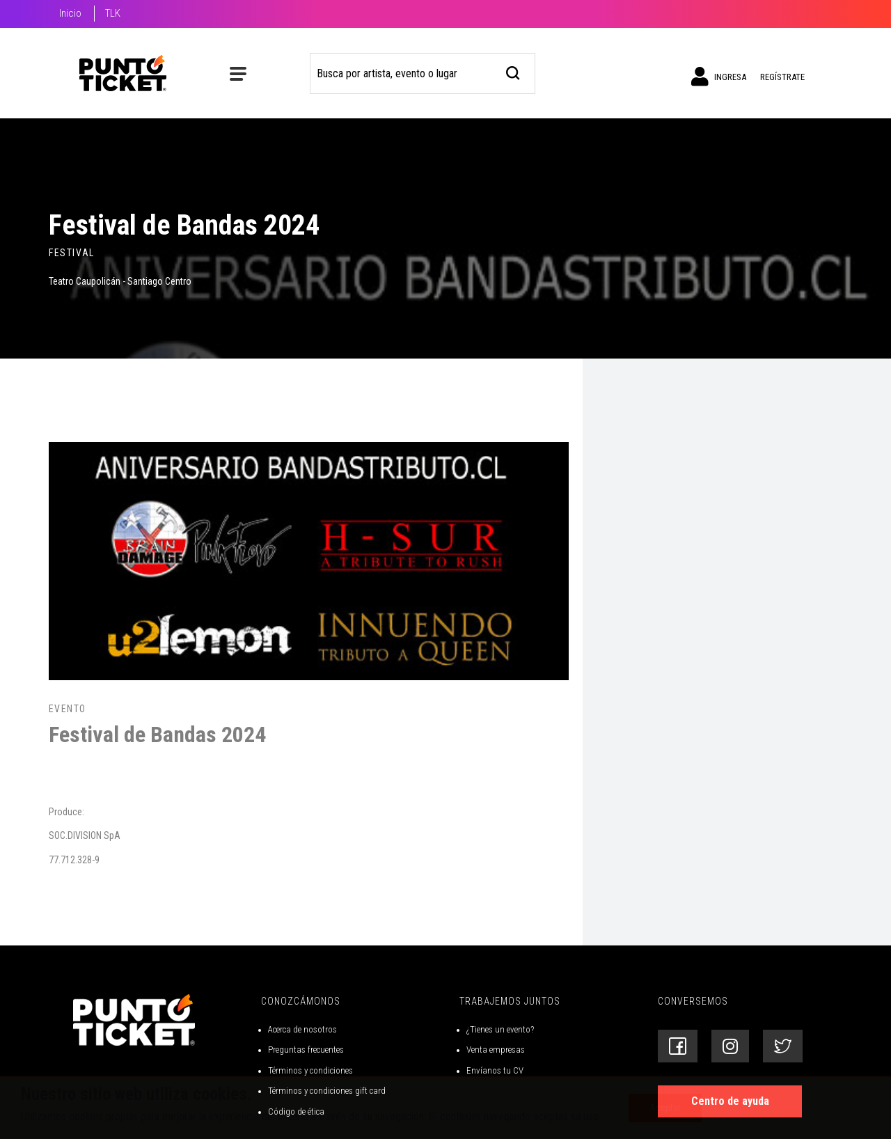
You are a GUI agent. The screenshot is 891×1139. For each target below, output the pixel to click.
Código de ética (296, 1111)
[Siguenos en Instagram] (730, 1046)
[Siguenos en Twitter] (783, 1046)
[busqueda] (513, 71)
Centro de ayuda (730, 1101)
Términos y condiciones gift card (327, 1090)
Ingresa (718, 76)
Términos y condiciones (310, 1070)
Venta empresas (495, 1049)
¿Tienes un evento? (500, 1029)
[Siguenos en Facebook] (677, 1046)
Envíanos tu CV (494, 1070)
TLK (112, 13)
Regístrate (782, 77)
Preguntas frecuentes (306, 1049)
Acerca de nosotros (302, 1029)
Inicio (70, 13)
